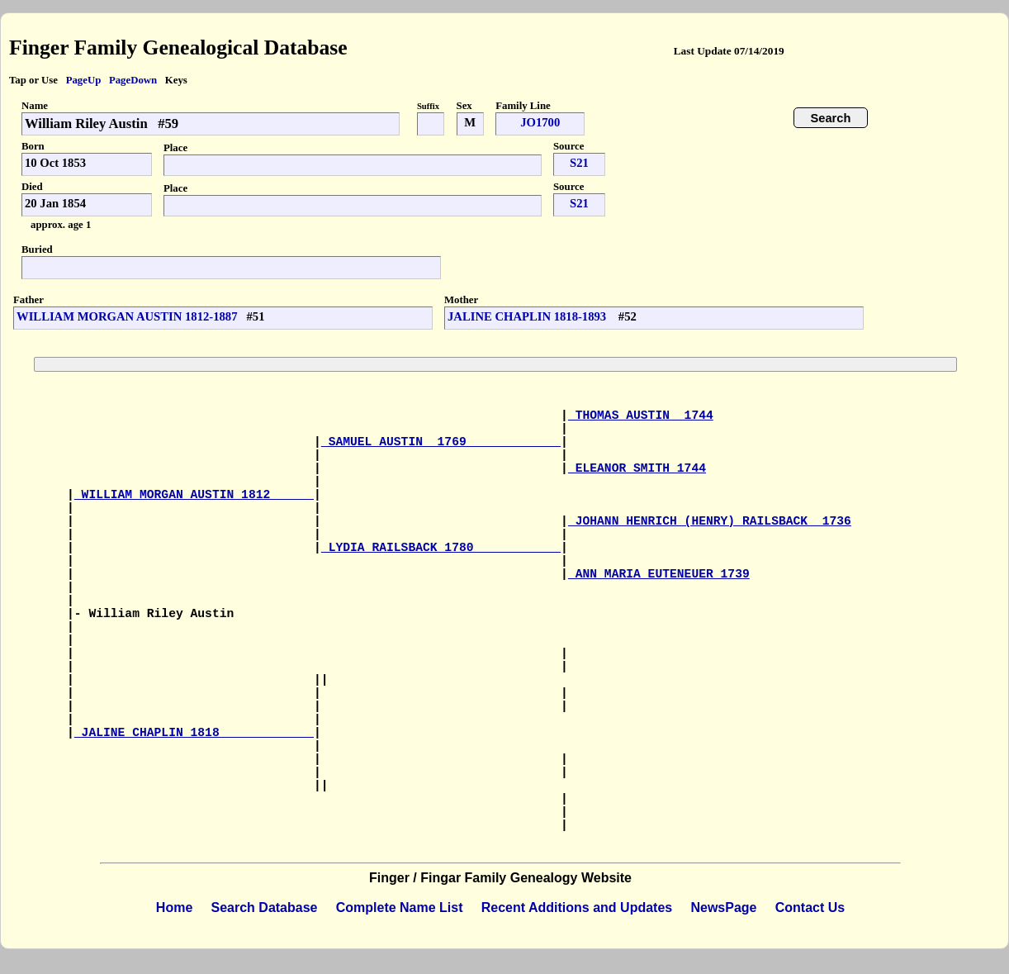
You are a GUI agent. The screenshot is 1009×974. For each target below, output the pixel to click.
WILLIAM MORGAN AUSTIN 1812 (194, 494)
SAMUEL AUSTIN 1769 (441, 442)
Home (174, 907)
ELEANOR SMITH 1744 (637, 468)
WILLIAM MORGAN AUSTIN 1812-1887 (127, 316)
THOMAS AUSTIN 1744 (640, 415)
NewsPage (723, 907)
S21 (579, 162)
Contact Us (810, 907)
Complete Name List (399, 907)
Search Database (264, 907)
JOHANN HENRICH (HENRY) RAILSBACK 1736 (709, 521)
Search (831, 118)
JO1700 (540, 122)
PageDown (133, 80)
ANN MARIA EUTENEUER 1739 (659, 574)
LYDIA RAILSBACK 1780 (441, 547)
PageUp (84, 80)
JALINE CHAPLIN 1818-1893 (528, 316)
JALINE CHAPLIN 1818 (194, 732)
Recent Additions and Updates (576, 907)
